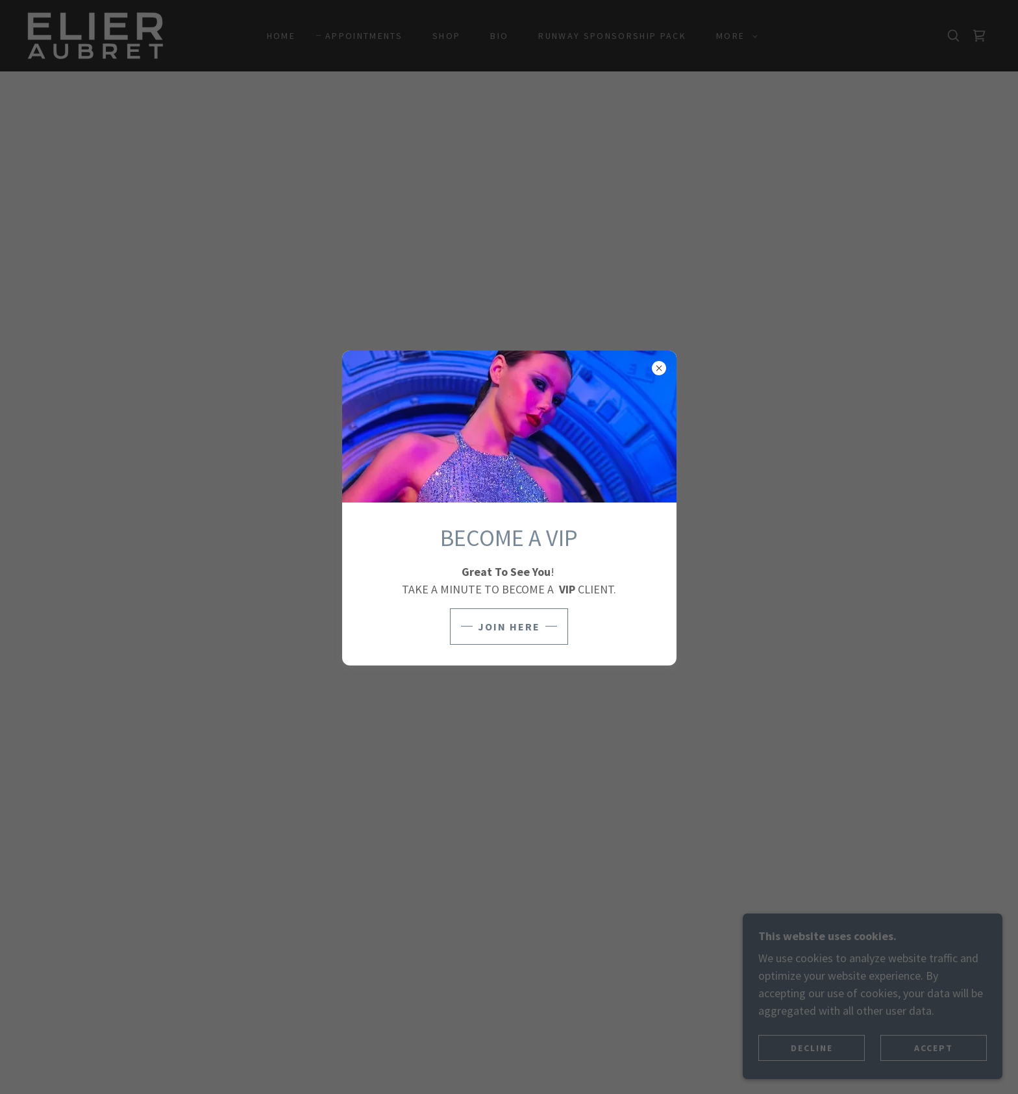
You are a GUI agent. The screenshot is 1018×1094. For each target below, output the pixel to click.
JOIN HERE (509, 626)
